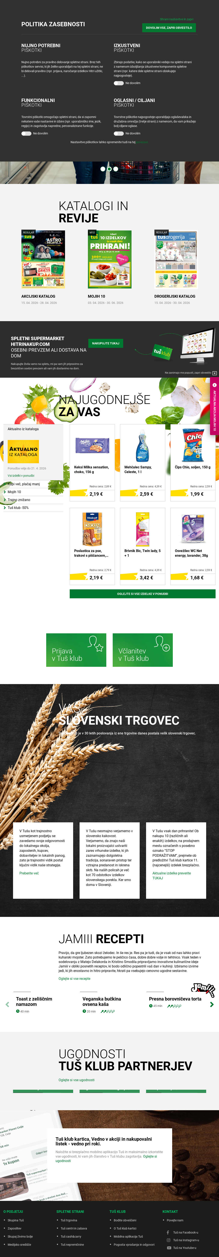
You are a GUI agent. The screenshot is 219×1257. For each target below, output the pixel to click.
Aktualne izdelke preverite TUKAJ (171, 845)
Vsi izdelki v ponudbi (21, 457)
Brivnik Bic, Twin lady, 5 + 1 (142, 553)
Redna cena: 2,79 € (100, 570)
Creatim (164, 1248)
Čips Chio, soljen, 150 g (192, 467)
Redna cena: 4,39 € (151, 486)
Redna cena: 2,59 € (201, 486)
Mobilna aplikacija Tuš (128, 1206)
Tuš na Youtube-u (184, 1217)
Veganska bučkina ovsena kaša (102, 971)
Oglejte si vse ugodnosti (77, 1049)
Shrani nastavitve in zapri (176, 19)
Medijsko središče (19, 1214)
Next (212, 971)
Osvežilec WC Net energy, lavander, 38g (191, 553)
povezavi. (142, 139)
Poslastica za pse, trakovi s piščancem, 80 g (90, 553)
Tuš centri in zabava (74, 1198)
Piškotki (136, 1248)
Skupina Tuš (16, 1189)
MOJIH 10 (96, 296)
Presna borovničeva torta (175, 968)
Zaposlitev (14, 1198)
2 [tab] (109, 169)
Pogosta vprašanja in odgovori (134, 1214)
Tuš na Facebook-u (185, 1202)
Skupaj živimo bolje (20, 1206)
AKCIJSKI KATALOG (38, 296)
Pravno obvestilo (89, 1248)
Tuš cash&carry (71, 1206)
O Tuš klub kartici (125, 1198)
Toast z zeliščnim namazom (34, 971)
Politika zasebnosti (116, 1248)
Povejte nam (175, 1189)
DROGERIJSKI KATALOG (174, 296)
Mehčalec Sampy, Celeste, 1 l (138, 469)
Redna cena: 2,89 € (100, 486)
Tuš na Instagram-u (186, 1209)
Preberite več (29, 843)
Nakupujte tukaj (105, 342)
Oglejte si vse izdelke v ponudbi (142, 594)
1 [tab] (102, 169)
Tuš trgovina (69, 1189)
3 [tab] (115, 169)
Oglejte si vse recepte (74, 948)
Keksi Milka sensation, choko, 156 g (91, 469)
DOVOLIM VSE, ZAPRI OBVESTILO (171, 26)
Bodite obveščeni (125, 1189)
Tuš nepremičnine (72, 1214)
